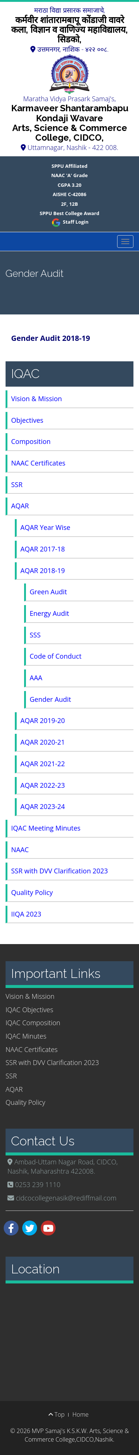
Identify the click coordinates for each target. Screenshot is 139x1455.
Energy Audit (49, 613)
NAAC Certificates (38, 462)
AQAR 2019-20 (42, 720)
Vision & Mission (36, 398)
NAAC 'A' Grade (69, 175)
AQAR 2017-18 (42, 548)
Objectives (27, 420)
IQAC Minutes (26, 1036)
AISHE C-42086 (69, 194)
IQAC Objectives (29, 1009)
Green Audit (48, 591)
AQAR (20, 505)
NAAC (20, 849)
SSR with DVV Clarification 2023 (59, 870)
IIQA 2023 (26, 913)
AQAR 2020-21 (42, 742)
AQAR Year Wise (45, 527)
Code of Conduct (56, 656)
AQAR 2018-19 (42, 570)
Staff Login (69, 221)
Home (80, 1414)
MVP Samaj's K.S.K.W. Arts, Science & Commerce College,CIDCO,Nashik (77, 1435)
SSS (35, 634)
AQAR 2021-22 (42, 763)
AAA (36, 677)
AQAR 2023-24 (42, 806)
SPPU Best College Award (69, 213)
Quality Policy (32, 892)
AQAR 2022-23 (42, 785)
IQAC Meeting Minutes (45, 828)
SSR (17, 484)
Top (56, 1414)
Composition (31, 441)
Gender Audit (50, 699)
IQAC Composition (33, 1022)
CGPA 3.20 (69, 185)
